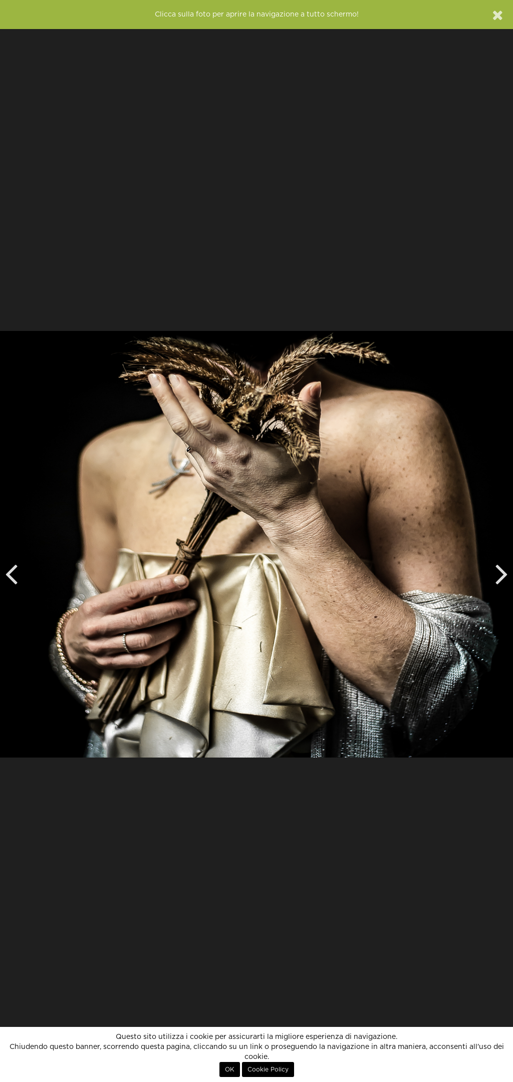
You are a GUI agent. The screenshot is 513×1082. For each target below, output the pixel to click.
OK (229, 1069)
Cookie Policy (268, 1069)
